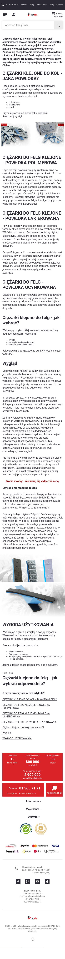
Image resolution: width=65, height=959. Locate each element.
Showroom (42, 5)
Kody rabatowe (56, 5)
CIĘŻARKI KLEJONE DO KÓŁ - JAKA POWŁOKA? (29, 699)
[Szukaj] (58, 25)
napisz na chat (54, 793)
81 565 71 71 (29, 788)
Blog (32, 5)
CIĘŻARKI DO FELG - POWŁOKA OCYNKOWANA (29, 722)
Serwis (24, 5)
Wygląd (6, 733)
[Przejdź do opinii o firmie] (26, 828)
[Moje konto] (14, 14)
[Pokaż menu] (5, 14)
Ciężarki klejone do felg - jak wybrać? (23, 727)
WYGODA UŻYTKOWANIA (17, 738)
